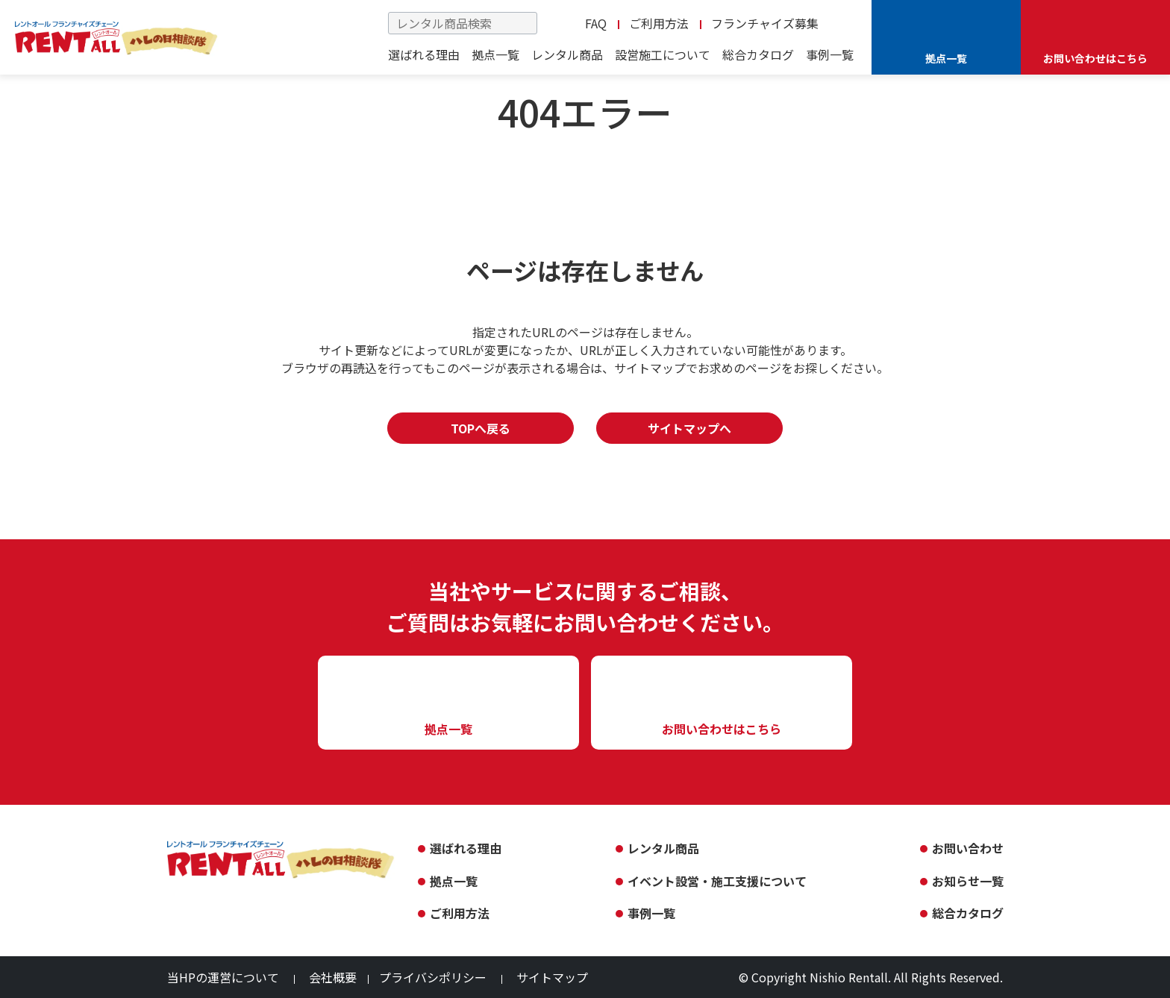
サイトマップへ (689, 428)
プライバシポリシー (433, 977)
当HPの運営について (223, 977)
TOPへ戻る (480, 428)
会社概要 (333, 977)
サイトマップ (552, 977)
